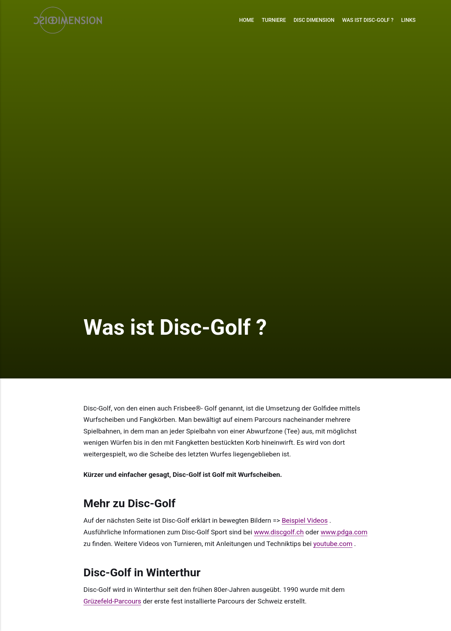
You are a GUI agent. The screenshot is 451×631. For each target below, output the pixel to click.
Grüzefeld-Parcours (112, 601)
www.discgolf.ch (279, 532)
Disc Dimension (314, 20)
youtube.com (332, 544)
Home (246, 20)
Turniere (274, 20)
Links (408, 20)
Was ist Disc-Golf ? (368, 20)
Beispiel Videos (305, 520)
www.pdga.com (344, 532)
